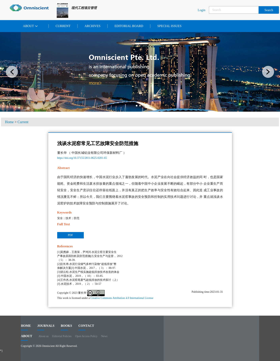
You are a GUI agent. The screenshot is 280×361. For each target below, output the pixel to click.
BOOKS (66, 327)
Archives (92, 26)
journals (45, 327)
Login (201, 10)
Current (63, 26)
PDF (70, 235)
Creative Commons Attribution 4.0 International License (121, 298)
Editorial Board (129, 26)
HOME (26, 327)
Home (9, 122)
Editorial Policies (61, 336)
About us (44, 336)
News (104, 336)
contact (86, 327)
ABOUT (26, 337)
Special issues (169, 26)
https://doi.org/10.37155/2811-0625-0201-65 (82, 157)
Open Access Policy (86, 336)
